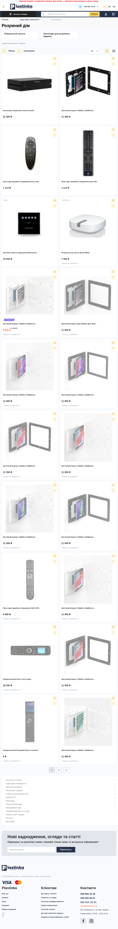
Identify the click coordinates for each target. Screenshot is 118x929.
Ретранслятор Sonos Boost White (75, 253)
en (114, 7)
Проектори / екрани (14, 790)
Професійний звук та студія (17, 811)
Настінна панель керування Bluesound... (20, 253)
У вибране (54, 64)
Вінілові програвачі (14, 787)
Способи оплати (48, 909)
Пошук (94, 14)
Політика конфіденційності (52, 901)
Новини (5, 898)
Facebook (83, 921)
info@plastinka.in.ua (88, 906)
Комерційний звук (13, 808)
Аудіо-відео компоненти (16, 784)
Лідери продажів (9, 909)
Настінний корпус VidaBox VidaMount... (78, 110)
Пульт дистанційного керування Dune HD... (21, 182)
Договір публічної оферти (52, 913)
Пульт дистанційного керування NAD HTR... (21, 608)
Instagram (91, 921)
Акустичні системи (14, 780)
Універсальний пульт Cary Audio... (17, 679)
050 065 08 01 (87, 898)
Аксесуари (10, 801)
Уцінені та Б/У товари (15, 815)
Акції (4, 901)
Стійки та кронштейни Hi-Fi (17, 794)
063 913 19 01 (88, 902)
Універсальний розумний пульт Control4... (21, 750)
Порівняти (54, 58)
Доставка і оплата (48, 894)
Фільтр (8, 50)
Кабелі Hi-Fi (11, 797)
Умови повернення (49, 905)
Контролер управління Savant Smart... (19, 110)
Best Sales (10, 821)
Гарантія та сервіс (49, 898)
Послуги (9, 818)
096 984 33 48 (87, 894)
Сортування (26, 50)
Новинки (5, 905)
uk (104, 7)
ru (109, 7)
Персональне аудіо (14, 804)
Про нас (5, 894)
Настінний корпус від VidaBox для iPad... (79, 324)
